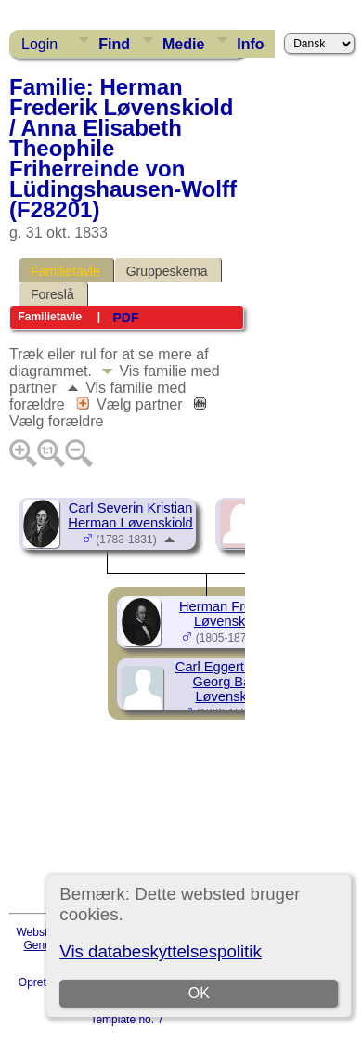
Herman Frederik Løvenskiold (230, 614)
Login (39, 44)
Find (114, 44)
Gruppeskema (167, 271)
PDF (125, 317)
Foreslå (52, 294)
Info (250, 44)
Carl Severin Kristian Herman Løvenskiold (130, 515)
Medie (183, 44)
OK (199, 993)
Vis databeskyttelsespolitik (160, 951)
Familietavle (65, 271)
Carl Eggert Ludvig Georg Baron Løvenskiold (231, 681)
